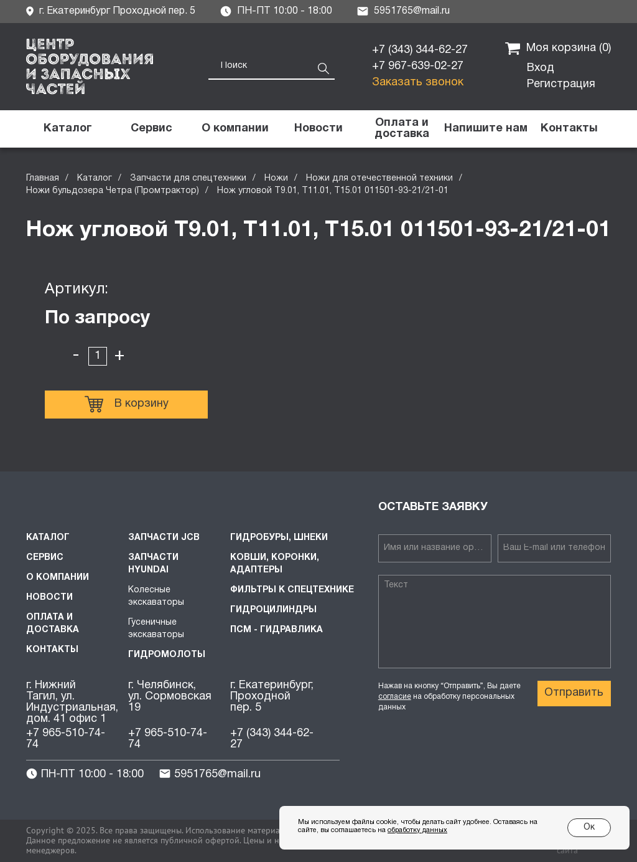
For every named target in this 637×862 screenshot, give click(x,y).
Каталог (94, 178)
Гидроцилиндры (273, 610)
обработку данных (417, 830)
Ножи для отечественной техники (379, 178)
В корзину (127, 404)
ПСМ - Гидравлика (276, 630)
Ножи (276, 178)
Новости (49, 598)
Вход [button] (540, 68)
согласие (394, 696)
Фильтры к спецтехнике (292, 590)
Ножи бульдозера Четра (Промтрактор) (112, 191)
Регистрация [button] (561, 84)
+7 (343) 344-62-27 (420, 50)
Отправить (573, 693)
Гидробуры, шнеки (279, 538)
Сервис (44, 558)
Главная (42, 178)
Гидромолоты (166, 655)
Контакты (52, 650)
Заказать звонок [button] (417, 82)
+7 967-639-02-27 (417, 66)
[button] (485, 129)
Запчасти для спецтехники (188, 178)
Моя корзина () (558, 48)
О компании (57, 578)
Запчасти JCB (164, 538)
